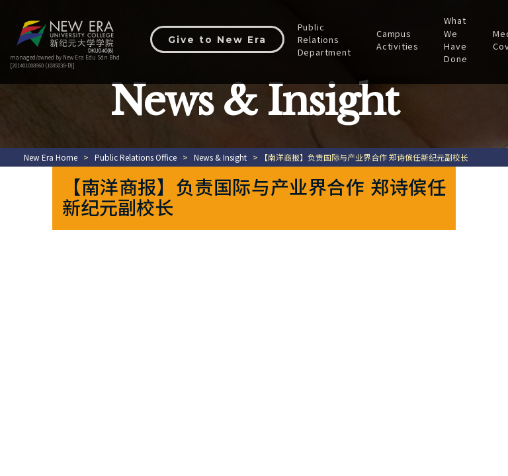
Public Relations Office (136, 157)
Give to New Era (218, 39)
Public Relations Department (326, 39)
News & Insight (220, 157)
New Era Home (50, 157)
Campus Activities (400, 39)
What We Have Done (458, 39)
